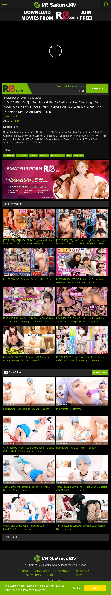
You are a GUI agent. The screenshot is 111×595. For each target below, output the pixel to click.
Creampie (43, 155)
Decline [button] (77, 588)
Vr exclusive (78, 155)
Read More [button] (41, 590)
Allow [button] (95, 588)
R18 (17, 121)
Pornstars (62, 571)
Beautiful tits (22, 155)
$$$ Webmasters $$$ (40, 575)
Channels (42, 571)
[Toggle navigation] (4, 4)
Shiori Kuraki (11, 116)
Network (82, 571)
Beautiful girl (9, 155)
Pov (68, 155)
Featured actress (57, 155)
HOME (26, 571)
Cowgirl (33, 155)
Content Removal (72, 575)
